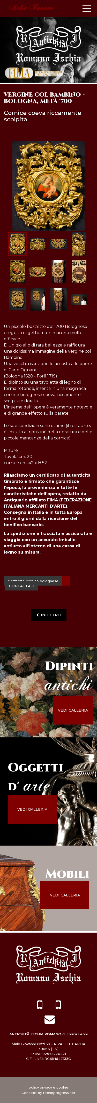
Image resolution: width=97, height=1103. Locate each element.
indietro (48, 615)
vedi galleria (73, 710)
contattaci (21, 586)
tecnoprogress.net (59, 1093)
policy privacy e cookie (48, 1087)
